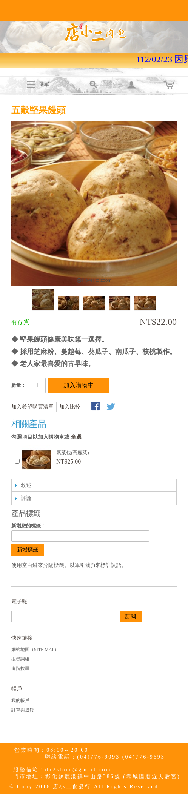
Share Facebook (96, 407)
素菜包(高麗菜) (72, 452)
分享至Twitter (111, 407)
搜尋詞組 (20, 659)
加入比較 (69, 407)
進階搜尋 (20, 668)
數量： (18, 385)
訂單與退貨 (22, 710)
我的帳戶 (20, 700)
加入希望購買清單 (32, 407)
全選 (76, 437)
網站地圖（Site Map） (35, 649)
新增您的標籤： (28, 525)
